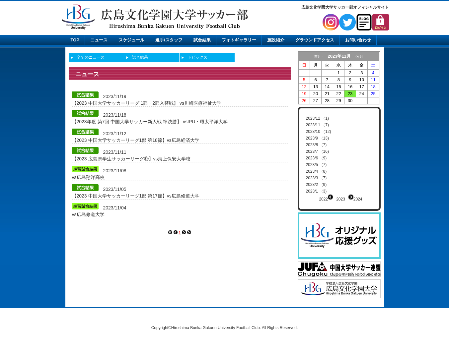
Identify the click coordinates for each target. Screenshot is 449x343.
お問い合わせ (358, 39)
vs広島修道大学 (88, 214)
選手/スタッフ (169, 39)
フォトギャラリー (239, 39)
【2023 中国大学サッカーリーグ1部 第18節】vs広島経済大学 (135, 140)
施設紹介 (275, 39)
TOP (75, 39)
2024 (357, 199)
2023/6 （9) (316, 158)
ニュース (99, 39)
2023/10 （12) (318, 131)
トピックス (197, 57)
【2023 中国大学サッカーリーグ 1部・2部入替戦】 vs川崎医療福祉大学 (146, 103)
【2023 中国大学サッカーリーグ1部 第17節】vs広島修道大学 (135, 196)
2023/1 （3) (316, 191)
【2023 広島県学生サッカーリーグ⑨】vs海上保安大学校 (131, 158)
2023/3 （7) (316, 178)
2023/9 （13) (317, 138)
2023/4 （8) (316, 171)
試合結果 (202, 39)
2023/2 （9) (316, 184)
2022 (323, 199)
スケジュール (131, 39)
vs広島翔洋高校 (88, 177)
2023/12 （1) (317, 118)
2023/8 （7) (316, 145)
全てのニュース (91, 57)
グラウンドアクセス (314, 39)
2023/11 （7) (317, 125)
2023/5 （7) (316, 164)
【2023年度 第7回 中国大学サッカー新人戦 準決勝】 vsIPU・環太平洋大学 (150, 121)
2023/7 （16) (317, 151)
